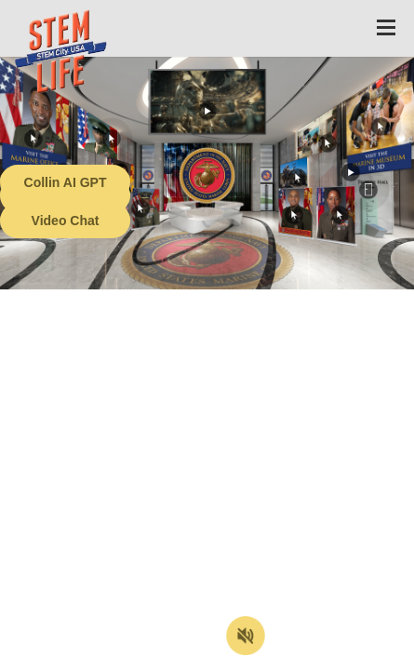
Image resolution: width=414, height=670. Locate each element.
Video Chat (66, 220)
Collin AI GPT (65, 182)
